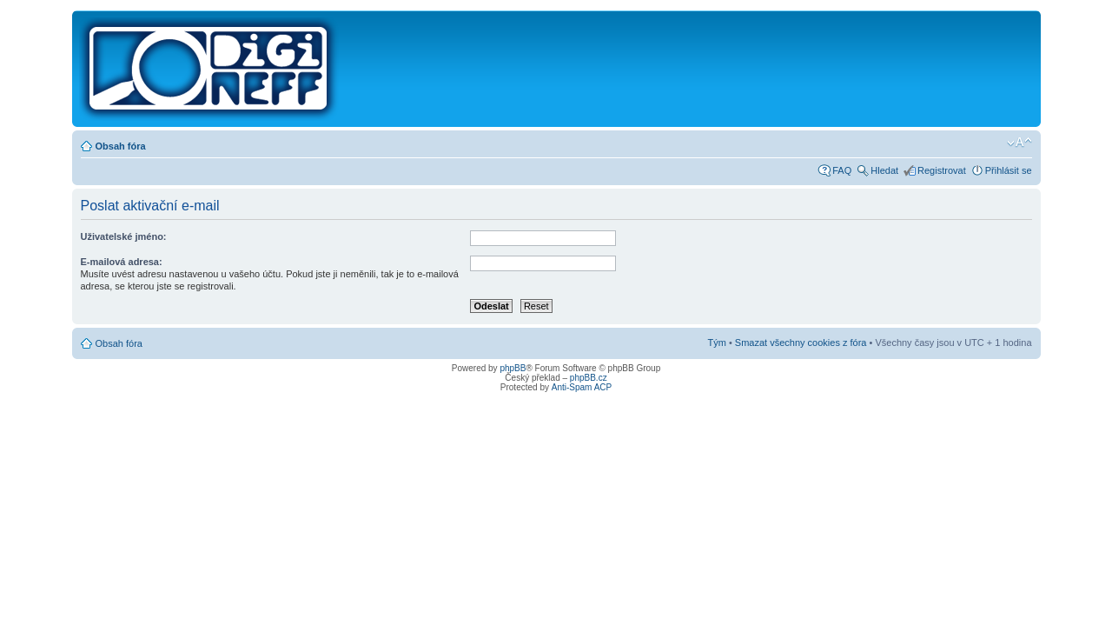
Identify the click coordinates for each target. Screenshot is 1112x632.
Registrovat (941, 170)
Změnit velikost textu (1019, 142)
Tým (716, 342)
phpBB (513, 368)
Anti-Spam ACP (582, 387)
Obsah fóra (121, 146)
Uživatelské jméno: (124, 236)
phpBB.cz (588, 378)
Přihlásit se (1008, 170)
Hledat (884, 170)
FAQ (841, 170)
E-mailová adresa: (121, 261)
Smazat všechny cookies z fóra (801, 342)
